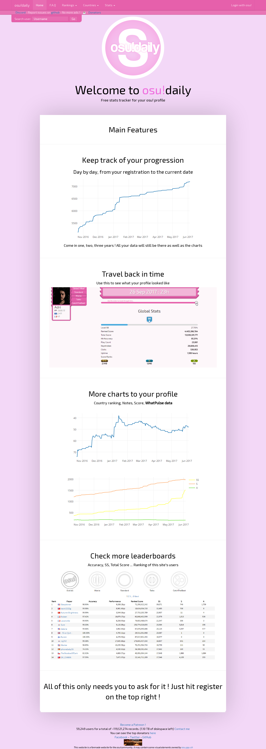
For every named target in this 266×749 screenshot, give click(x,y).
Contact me (182, 729)
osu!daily (22, 5)
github (55, 12)
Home (39, 5)
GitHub (146, 737)
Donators (95, 12)
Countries (91, 5)
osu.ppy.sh (187, 747)
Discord (21, 12)
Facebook (121, 737)
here (153, 733)
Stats (110, 5)
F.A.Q (53, 5)
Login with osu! (241, 5)
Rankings (69, 5)
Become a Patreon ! (133, 724)
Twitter (135, 737)
